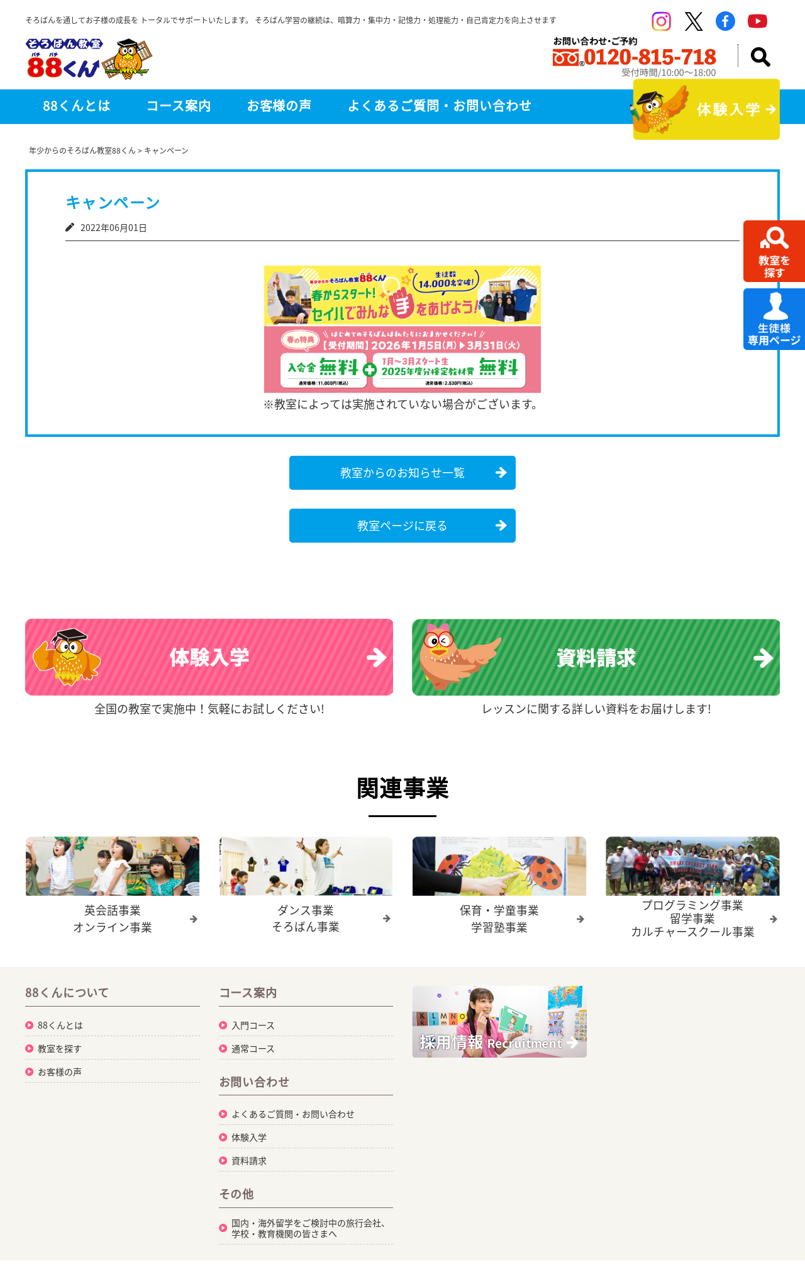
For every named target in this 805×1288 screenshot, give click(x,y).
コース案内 (178, 105)
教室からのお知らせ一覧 (402, 472)
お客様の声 (280, 105)
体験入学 (249, 1136)
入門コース (253, 1024)
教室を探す (60, 1047)
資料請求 (249, 1159)
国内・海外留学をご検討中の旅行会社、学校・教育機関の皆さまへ (310, 1227)
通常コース (253, 1047)
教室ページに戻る (402, 525)
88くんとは (77, 105)
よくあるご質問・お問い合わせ (439, 105)
